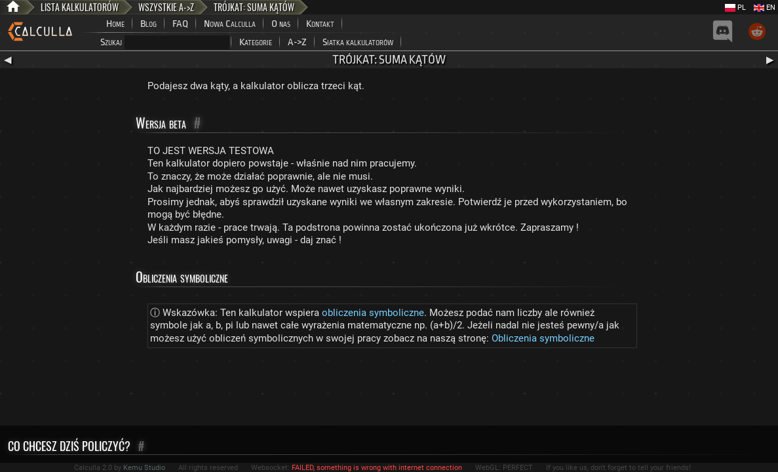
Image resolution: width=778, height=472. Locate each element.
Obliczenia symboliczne (543, 338)
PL (735, 7)
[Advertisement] (389, 389)
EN (764, 7)
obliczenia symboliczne (373, 313)
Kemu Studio (144, 467)
